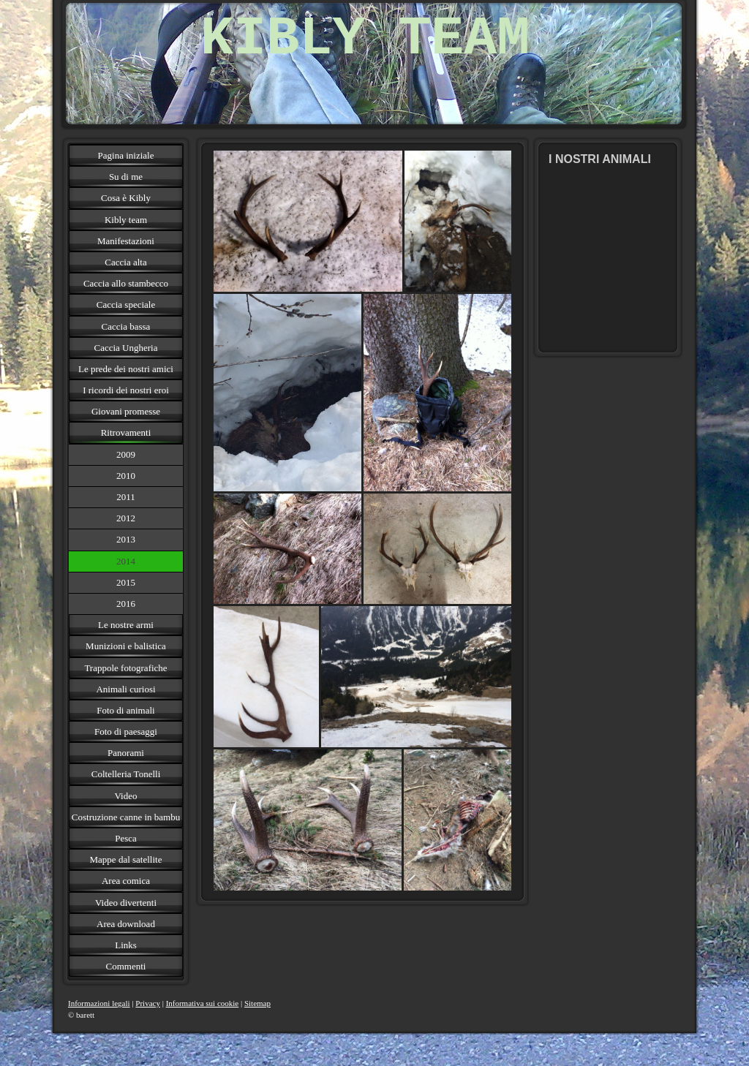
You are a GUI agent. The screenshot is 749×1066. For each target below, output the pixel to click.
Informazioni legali (99, 1003)
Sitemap (257, 1003)
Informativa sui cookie (202, 1003)
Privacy (147, 1003)
